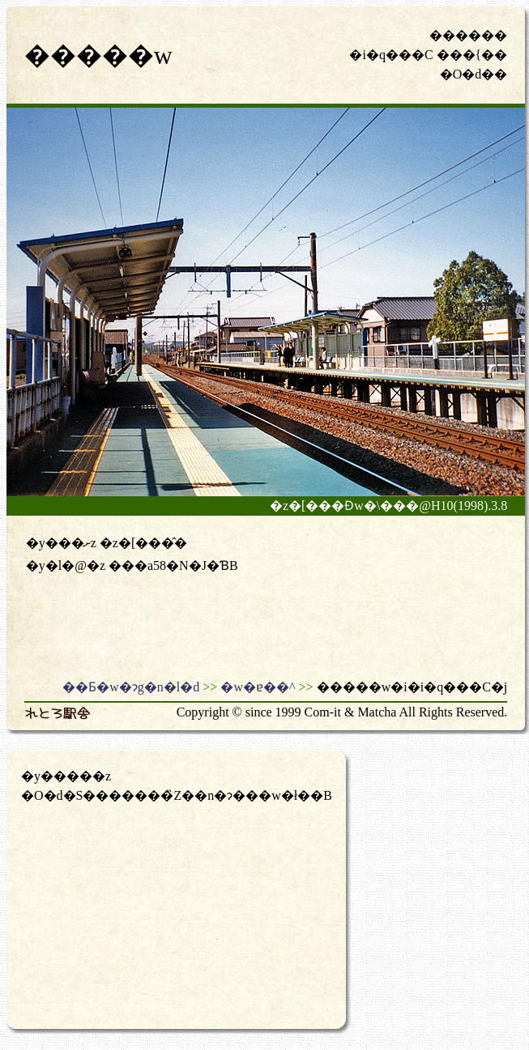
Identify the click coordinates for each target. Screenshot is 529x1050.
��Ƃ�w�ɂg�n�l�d (130, 687)
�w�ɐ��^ (257, 687)
